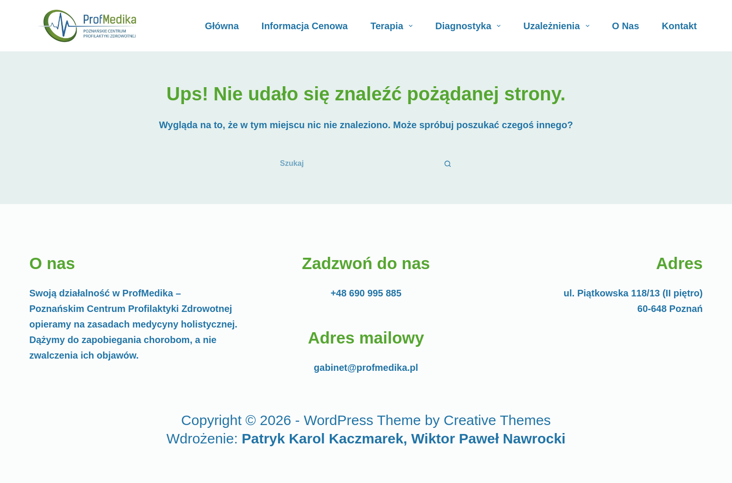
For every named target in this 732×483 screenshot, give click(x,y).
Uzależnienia (558, 26)
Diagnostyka (469, 26)
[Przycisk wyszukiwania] (448, 163)
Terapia (393, 26)
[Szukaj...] (354, 163)
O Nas (625, 26)
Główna (222, 26)
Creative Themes (497, 420)
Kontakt (679, 26)
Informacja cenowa (305, 26)
